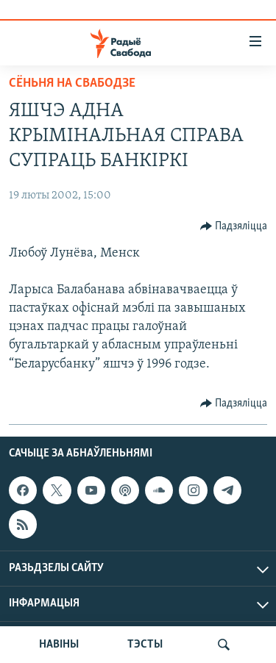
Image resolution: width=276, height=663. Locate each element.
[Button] (234, 226)
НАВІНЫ (59, 645)
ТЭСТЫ (145, 645)
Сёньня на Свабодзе (72, 83)
